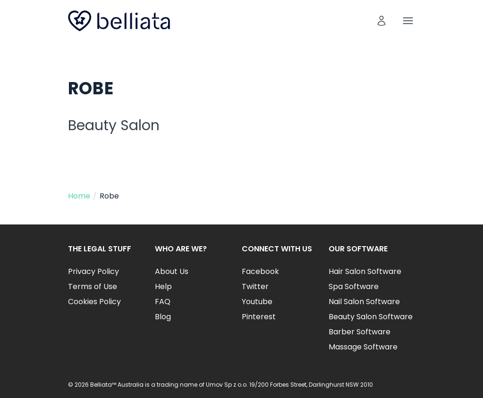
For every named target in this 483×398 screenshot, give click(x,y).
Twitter (255, 286)
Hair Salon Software (365, 271)
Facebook (260, 271)
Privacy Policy (93, 271)
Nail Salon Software (364, 301)
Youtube (257, 301)
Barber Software (359, 331)
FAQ (162, 301)
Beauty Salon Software (371, 316)
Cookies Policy (94, 301)
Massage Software (363, 346)
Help (163, 286)
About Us (171, 271)
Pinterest (259, 316)
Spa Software (354, 286)
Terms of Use (92, 286)
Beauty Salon (114, 125)
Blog (163, 316)
